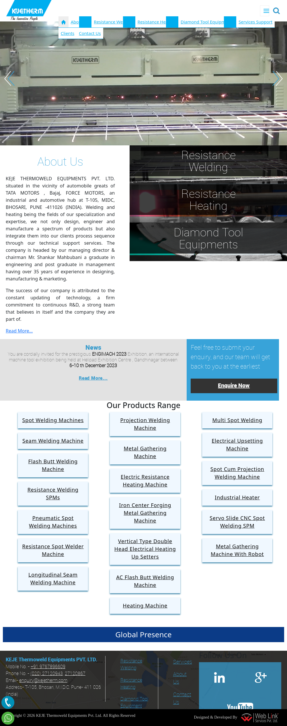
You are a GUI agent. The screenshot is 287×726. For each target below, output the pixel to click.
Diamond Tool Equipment (134, 703)
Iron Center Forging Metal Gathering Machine (145, 513)
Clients (68, 33)
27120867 (75, 673)
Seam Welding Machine (53, 440)
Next (277, 78)
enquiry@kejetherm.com (43, 680)
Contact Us (90, 33)
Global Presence (143, 634)
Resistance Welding (113, 22)
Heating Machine (145, 605)
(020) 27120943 (46, 673)
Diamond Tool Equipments (207, 22)
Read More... (19, 331)
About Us (180, 678)
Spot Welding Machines (53, 420)
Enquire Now (234, 386)
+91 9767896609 (48, 666)
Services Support (255, 22)
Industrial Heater (237, 497)
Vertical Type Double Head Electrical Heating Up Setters (145, 549)
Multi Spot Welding (237, 420)
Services (182, 662)
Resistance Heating (157, 22)
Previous (9, 78)
